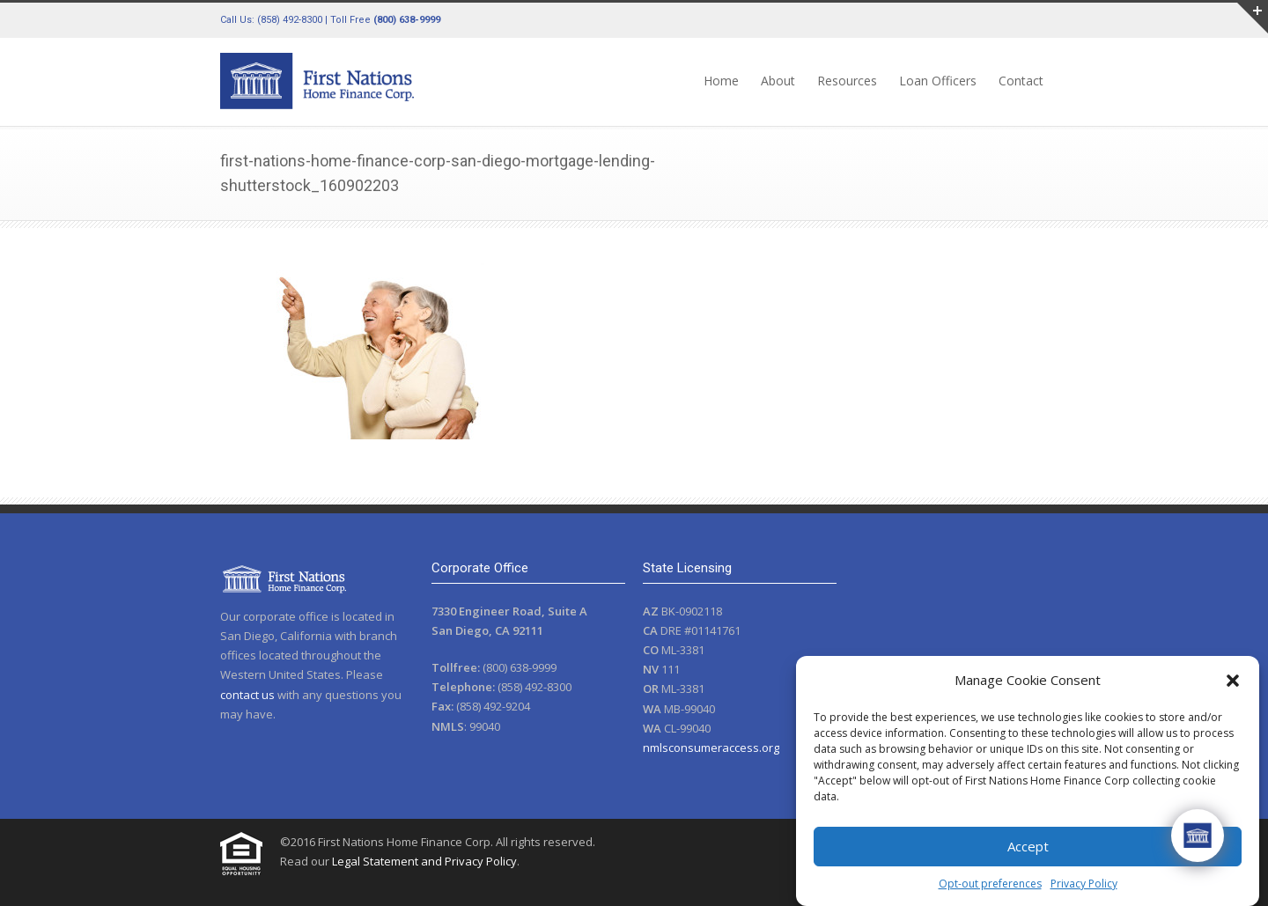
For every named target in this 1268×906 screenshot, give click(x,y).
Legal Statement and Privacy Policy (424, 861)
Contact (1021, 80)
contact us (247, 695)
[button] (1233, 680)
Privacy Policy (1084, 883)
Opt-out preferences (990, 883)
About (778, 80)
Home (721, 80)
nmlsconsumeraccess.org (711, 747)
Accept (1028, 846)
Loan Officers (938, 80)
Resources (847, 80)
